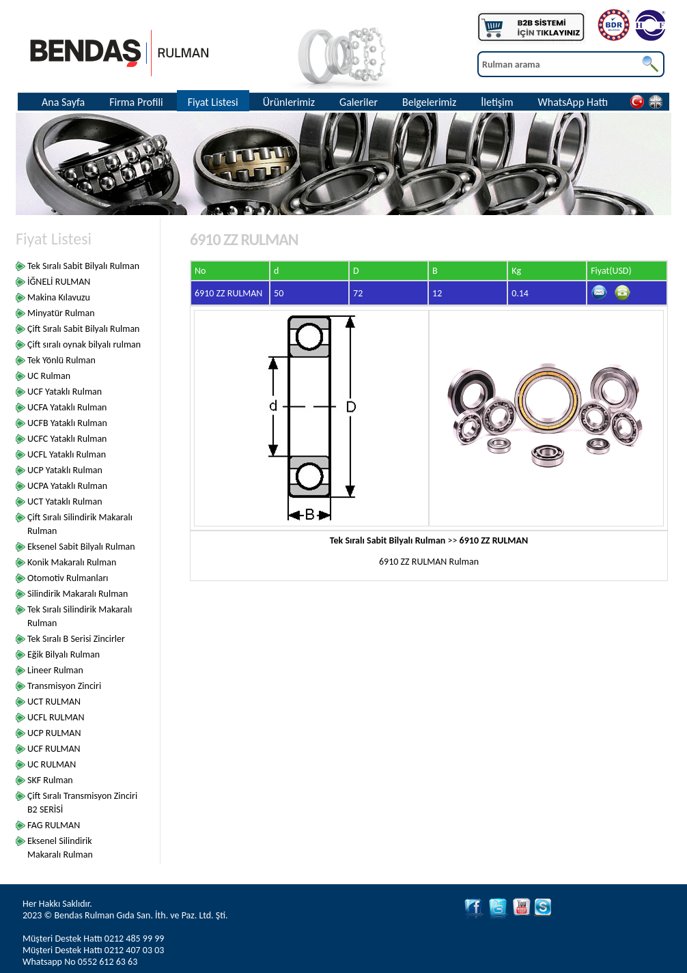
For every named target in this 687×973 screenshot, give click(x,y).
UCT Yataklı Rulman (64, 501)
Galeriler (358, 102)
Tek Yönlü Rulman (61, 360)
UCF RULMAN (54, 749)
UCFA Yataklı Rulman (67, 407)
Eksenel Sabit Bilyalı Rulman (81, 546)
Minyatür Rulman (61, 313)
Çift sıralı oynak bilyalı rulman (84, 344)
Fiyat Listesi (213, 102)
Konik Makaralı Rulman (71, 562)
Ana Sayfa (63, 102)
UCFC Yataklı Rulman (67, 439)
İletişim (497, 102)
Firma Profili (136, 102)
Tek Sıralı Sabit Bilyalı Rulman (83, 266)
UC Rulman (48, 376)
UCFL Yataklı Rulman (66, 454)
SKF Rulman (50, 780)
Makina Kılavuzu (58, 297)
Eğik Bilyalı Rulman (63, 654)
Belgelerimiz (429, 102)
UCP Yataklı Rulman (64, 470)
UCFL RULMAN (56, 717)
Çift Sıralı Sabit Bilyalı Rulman (83, 329)
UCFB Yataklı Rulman (67, 423)
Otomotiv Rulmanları (68, 578)
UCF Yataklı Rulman (64, 391)
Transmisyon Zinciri (64, 686)
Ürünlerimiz (289, 102)
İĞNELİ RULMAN (58, 281)
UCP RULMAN (54, 733)
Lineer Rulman (55, 670)
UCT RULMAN (54, 701)
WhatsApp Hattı (573, 102)
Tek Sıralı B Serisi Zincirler (76, 639)
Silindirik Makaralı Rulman (77, 594)
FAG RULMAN (53, 825)
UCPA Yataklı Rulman (67, 486)
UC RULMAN (51, 764)
